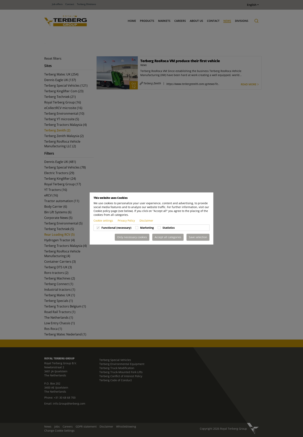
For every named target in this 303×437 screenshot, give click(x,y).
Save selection (198, 237)
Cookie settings (104, 220)
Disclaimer (146, 220)
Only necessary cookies (132, 237)
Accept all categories (168, 237)
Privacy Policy (127, 220)
